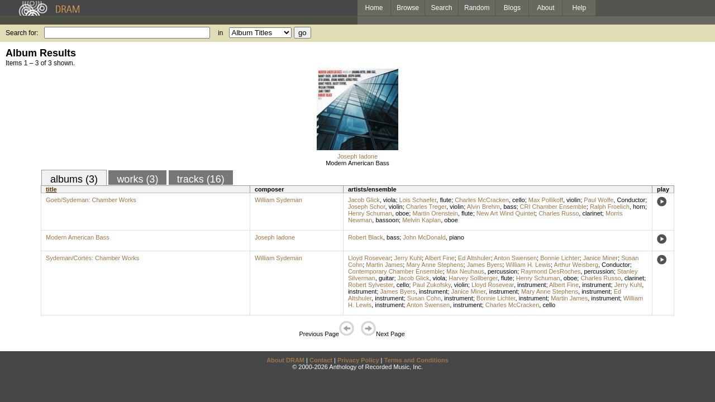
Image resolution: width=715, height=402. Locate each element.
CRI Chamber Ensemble (553, 206)
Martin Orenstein (434, 213)
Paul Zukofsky (431, 284)
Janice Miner (600, 258)
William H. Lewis (528, 264)
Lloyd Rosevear (369, 258)
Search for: (22, 33)
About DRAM (285, 360)
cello (518, 200)
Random (476, 8)
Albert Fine (439, 258)
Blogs (512, 8)
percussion (502, 271)
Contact (320, 360)
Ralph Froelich (610, 206)
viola (389, 200)
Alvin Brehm (483, 206)
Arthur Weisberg (576, 264)
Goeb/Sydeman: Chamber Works (91, 200)
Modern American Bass (357, 163)
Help (580, 8)
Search (441, 8)
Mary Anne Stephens (434, 264)
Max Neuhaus (465, 271)
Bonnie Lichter (559, 258)
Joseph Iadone (357, 156)
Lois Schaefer (418, 200)
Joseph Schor (366, 206)
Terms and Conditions (416, 360)
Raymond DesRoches (550, 271)
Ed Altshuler (474, 258)
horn (639, 206)
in (220, 33)
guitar (386, 278)
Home (374, 8)
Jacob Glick (364, 200)
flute (445, 200)
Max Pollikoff (545, 200)
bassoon (387, 220)
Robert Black (365, 237)
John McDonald (424, 237)
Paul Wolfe (598, 200)
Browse (408, 8)
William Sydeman (278, 200)
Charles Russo (558, 213)
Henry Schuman (370, 213)
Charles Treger (426, 206)
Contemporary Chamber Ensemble (395, 271)
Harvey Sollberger (473, 278)
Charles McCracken (482, 200)
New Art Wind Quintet (505, 213)
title (51, 189)
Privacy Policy (358, 360)
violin (573, 200)
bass (509, 206)
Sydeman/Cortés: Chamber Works (92, 258)
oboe (402, 213)
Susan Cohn (424, 298)
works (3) (137, 179)
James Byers (485, 264)
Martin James (384, 264)
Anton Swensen (515, 258)
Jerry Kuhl (408, 258)
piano (456, 237)
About (545, 8)
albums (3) (74, 179)
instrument (531, 284)
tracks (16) (201, 179)
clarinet (592, 213)
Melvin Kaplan (421, 220)
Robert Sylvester (370, 284)
